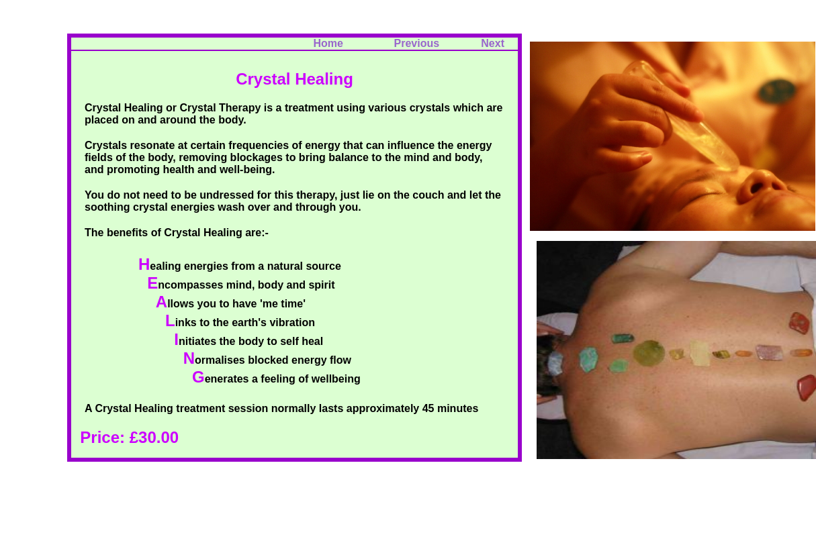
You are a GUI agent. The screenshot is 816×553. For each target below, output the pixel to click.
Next (492, 43)
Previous (424, 43)
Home (328, 43)
